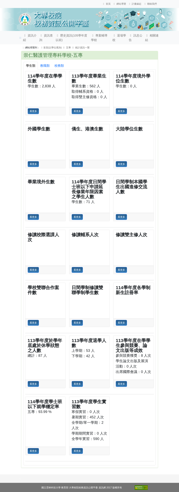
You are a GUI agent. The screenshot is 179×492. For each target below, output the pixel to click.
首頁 (106, 4)
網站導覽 (119, 4)
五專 (68, 47)
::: (20, 37)
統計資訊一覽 (82, 47)
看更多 (33, 111)
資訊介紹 (30, 38)
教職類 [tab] (45, 65)
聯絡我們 (150, 4)
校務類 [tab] (59, 65)
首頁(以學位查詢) (51, 47)
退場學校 (119, 38)
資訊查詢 (46, 38)
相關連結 (152, 38)
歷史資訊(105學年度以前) (71, 38)
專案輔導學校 (99, 38)
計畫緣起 (134, 4)
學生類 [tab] (30, 65)
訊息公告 (135, 38)
